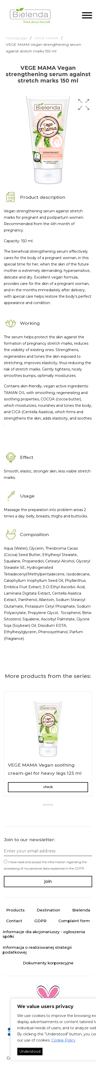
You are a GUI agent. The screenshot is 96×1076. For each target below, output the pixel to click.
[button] (83, 104)
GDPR (79, 868)
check (48, 787)
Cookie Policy (63, 1040)
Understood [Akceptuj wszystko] (29, 1051)
